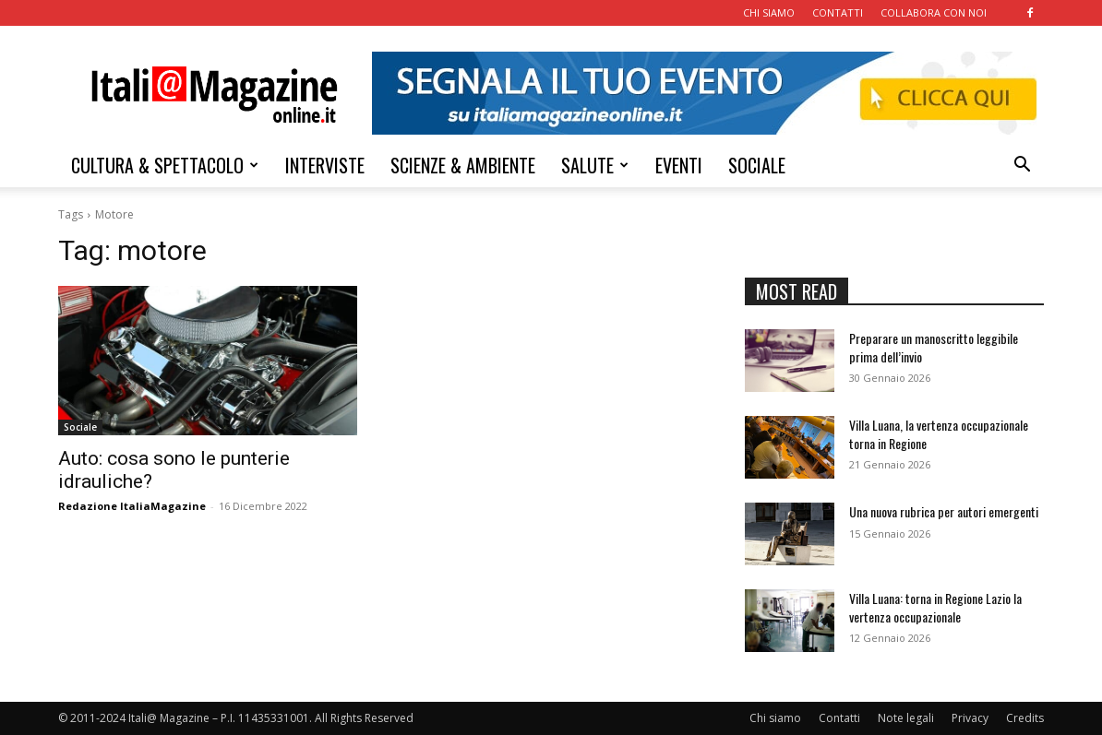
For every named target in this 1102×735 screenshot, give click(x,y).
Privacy (970, 718)
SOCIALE (756, 165)
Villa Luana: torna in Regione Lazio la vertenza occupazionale (935, 607)
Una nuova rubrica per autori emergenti (943, 511)
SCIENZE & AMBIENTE (462, 165)
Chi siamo (775, 718)
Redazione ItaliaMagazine (132, 506)
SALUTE (595, 165)
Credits (1025, 718)
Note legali (906, 718)
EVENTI (678, 165)
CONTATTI (837, 12)
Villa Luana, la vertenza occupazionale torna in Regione (938, 434)
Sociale (80, 427)
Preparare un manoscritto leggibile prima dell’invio (933, 347)
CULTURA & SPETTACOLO (164, 165)
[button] (1022, 166)
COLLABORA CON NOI (933, 12)
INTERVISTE (325, 165)
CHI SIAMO (769, 12)
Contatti (839, 718)
